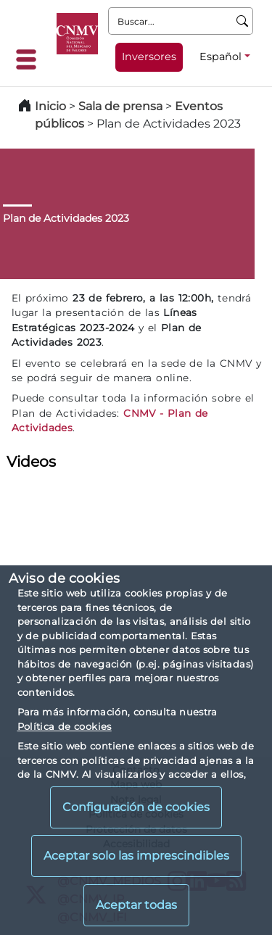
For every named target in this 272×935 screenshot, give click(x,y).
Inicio (50, 106)
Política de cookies (64, 726)
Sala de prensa (121, 106)
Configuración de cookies (136, 807)
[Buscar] (242, 21)
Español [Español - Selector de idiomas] (220, 56)
